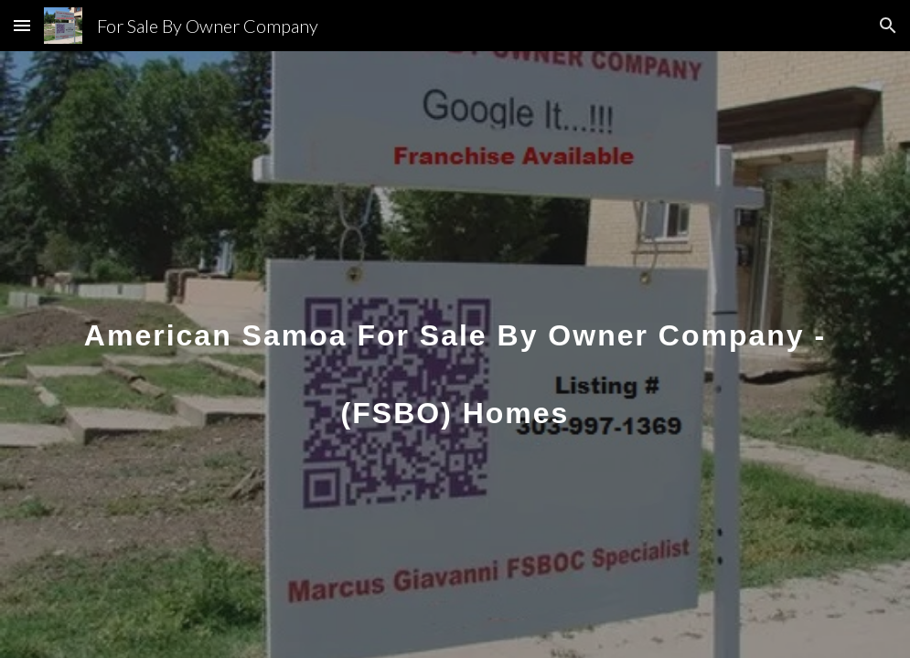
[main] (455, 355)
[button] (22, 25)
